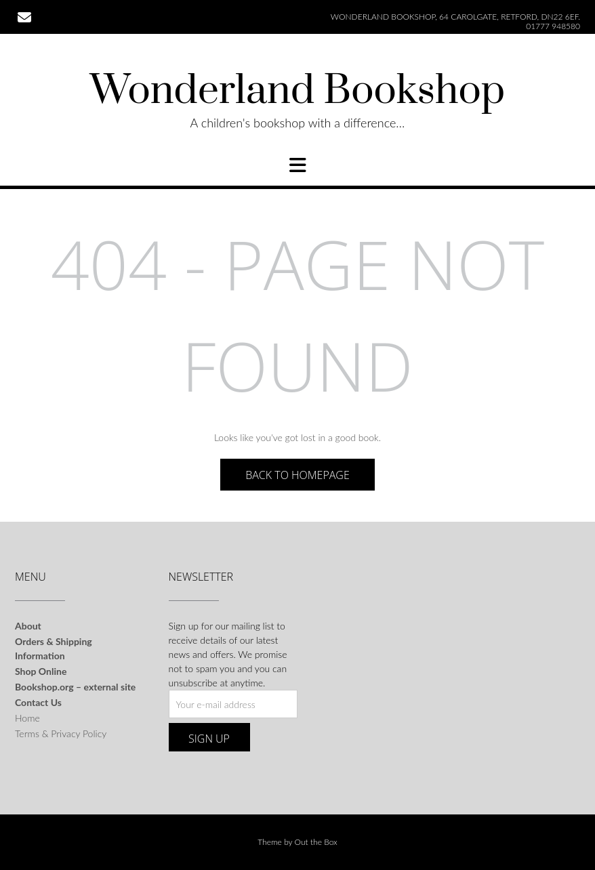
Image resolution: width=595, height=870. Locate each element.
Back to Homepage (297, 475)
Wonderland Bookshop (297, 91)
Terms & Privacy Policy (60, 733)
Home (27, 718)
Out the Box (316, 842)
